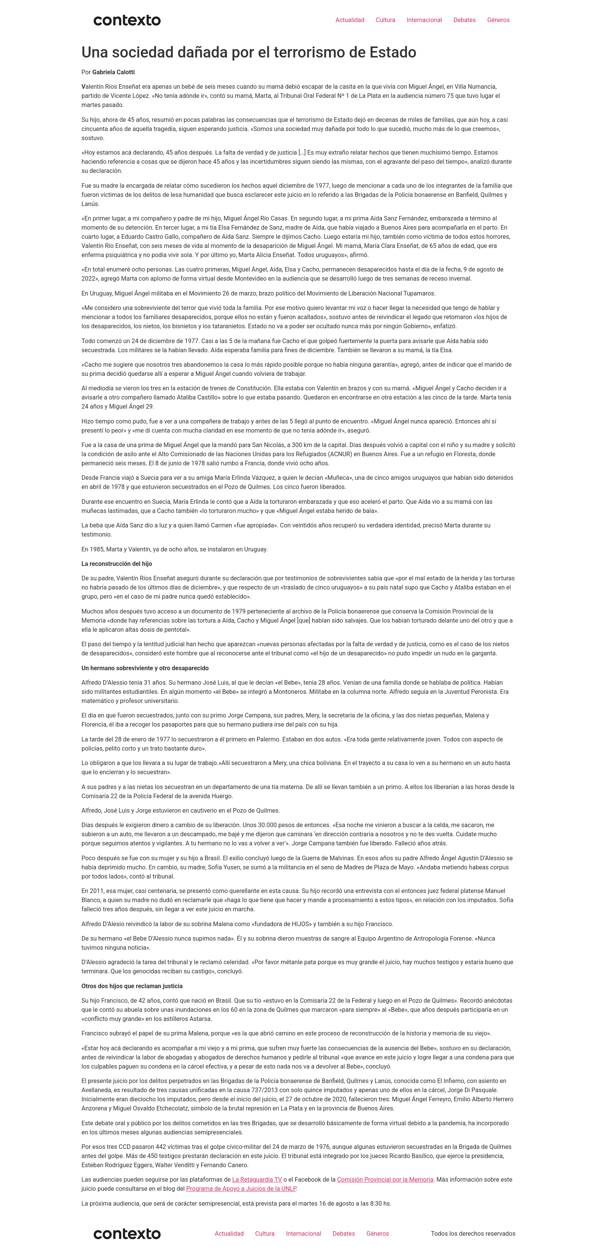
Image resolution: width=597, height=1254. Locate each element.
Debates (464, 20)
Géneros (498, 20)
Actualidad (349, 20)
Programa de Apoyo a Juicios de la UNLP (241, 1188)
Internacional (424, 20)
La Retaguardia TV (257, 1179)
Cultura (385, 20)
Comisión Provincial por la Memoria (385, 1179)
